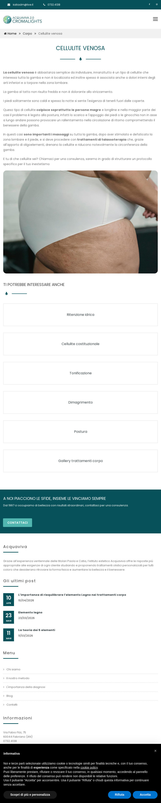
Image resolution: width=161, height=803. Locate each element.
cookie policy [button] (89, 767)
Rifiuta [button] (119, 794)
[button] (155, 750)
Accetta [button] (145, 794)
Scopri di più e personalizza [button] (30, 794)
